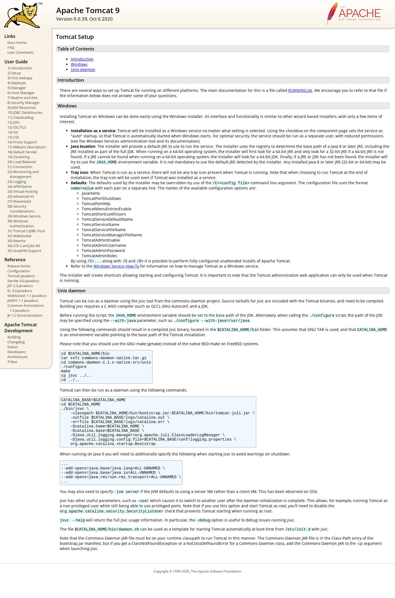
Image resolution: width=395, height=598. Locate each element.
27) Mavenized (19, 201)
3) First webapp (19, 77)
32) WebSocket (19, 235)
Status (12, 346)
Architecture (17, 356)
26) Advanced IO (20, 196)
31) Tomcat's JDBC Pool (26, 230)
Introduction (82, 59)
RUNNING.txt (300, 90)
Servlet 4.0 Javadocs (23, 280)
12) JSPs (13, 122)
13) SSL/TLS (16, 127)
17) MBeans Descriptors (26, 146)
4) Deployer (16, 82)
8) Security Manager (23, 102)
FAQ (10, 47)
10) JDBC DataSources (24, 112)
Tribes (12, 361)
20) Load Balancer (21, 161)
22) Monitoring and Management (23, 174)
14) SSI (12, 132)
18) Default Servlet (22, 151)
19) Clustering (18, 156)
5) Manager (16, 87)
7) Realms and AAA (22, 97)
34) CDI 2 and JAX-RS (23, 245)
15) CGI (13, 137)
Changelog (16, 341)
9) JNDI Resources (21, 107)
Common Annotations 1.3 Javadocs (25, 308)
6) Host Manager (21, 92)
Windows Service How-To (116, 266)
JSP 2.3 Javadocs (20, 285)
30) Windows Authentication (20, 223)
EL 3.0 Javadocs (19, 290)
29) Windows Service (24, 216)
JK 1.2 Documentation (25, 315)
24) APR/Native (19, 186)
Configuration (18, 270)
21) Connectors (19, 166)
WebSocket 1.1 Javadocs (26, 295)
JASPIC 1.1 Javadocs (22, 300)
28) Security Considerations (20, 209)
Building (14, 337)
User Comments (20, 52)
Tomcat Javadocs (21, 275)
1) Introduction (19, 68)
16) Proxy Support (22, 142)
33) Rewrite (16, 240)
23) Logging (16, 181)
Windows (79, 64)
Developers (16, 351)
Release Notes (18, 265)
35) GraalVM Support (24, 250)
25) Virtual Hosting (22, 191)
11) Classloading (20, 117)
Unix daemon (83, 69)
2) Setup (14, 72)
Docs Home (16, 42)
